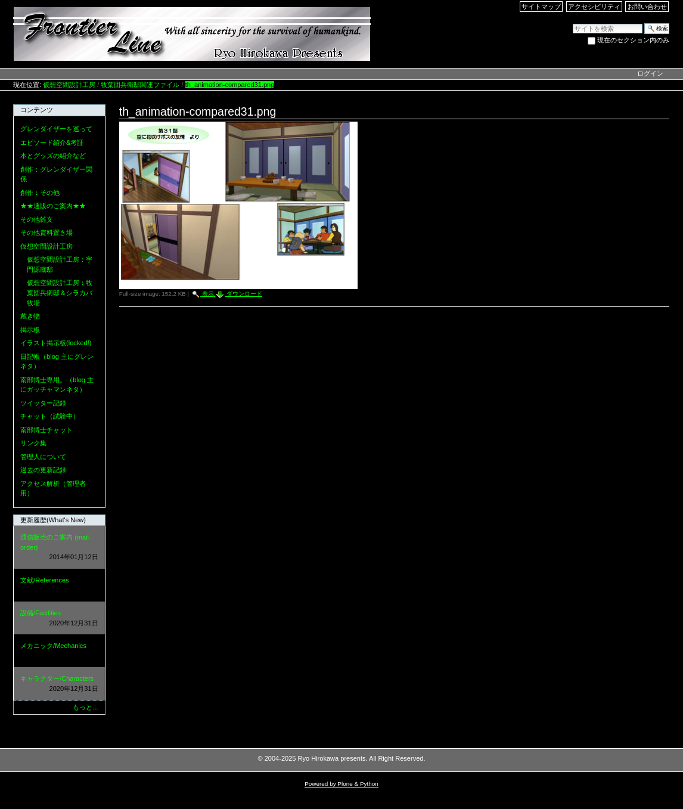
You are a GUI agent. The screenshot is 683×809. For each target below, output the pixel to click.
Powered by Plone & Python (341, 783)
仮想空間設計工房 (69, 84)
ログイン (650, 73)
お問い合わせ (647, 6)
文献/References (59, 585)
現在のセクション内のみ (633, 40)
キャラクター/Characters (59, 684)
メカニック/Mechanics (59, 651)
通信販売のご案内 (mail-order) (59, 548)
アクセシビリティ (594, 6)
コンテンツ (36, 109)
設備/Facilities (59, 618)
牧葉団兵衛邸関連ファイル (140, 84)
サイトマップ (541, 6)
